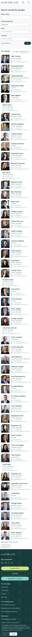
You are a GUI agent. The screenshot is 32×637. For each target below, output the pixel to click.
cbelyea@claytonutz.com (19, 246)
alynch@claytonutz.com (10, 110)
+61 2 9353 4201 (16, 99)
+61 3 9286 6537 (16, 147)
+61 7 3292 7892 (16, 313)
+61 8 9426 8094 (7, 109)
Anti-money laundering (9, 611)
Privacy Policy (18, 630)
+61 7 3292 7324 (16, 205)
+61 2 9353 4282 (16, 400)
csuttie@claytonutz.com (10, 285)
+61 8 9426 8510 (16, 245)
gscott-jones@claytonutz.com (20, 489)
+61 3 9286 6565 (16, 429)
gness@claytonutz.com (18, 528)
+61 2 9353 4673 (16, 390)
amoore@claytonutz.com (19, 139)
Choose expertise (7, 21)
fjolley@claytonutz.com (10, 470)
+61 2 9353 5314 (16, 118)
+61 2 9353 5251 (16, 235)
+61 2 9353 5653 (16, 196)
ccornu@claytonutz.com (19, 276)
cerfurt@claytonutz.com (19, 295)
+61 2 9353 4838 (7, 284)
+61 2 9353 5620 (16, 507)
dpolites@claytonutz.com (19, 372)
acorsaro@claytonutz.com (19, 62)
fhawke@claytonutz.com (19, 461)
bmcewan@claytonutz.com (20, 197)
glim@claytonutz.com (18, 479)
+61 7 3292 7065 (16, 167)
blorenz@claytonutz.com (19, 217)
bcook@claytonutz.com (19, 207)
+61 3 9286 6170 (16, 89)
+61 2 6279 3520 (16, 410)
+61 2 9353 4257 (7, 177)
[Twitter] (9, 563)
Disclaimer (4, 590)
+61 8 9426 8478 (16, 449)
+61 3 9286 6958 (16, 371)
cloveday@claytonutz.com (19, 343)
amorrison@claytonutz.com (20, 149)
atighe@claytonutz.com (19, 91)
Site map (4, 597)
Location (4, 35)
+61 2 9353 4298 (16, 487)
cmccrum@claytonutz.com (20, 227)
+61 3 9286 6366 (16, 128)
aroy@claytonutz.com (18, 120)
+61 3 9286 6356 (16, 459)
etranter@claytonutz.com (19, 441)
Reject (5, 634)
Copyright (4, 587)
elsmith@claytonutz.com (19, 421)
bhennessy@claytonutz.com (20, 169)
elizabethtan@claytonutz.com (20, 431)
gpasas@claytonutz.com (19, 509)
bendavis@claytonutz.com (11, 178)
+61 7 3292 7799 (16, 293)
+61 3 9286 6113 (16, 478)
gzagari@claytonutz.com (19, 519)
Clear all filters (6, 43)
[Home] (9, 2)
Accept (13, 634)
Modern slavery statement (10, 622)
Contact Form (15, 568)
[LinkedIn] (2, 563)
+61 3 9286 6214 (16, 303)
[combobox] (15, 32)
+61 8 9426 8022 (16, 264)
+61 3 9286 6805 (16, 351)
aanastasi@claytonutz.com (19, 129)
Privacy (3, 594)
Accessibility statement (8, 619)
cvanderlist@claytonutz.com (11, 333)
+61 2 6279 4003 (16, 497)
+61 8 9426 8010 (16, 274)
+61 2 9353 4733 (16, 60)
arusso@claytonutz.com (19, 159)
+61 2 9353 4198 (16, 380)
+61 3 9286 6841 (16, 215)
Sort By (15, 52)
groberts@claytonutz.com (19, 538)
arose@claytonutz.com (18, 81)
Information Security (8, 605)
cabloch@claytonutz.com (19, 266)
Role (2, 28)
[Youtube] (12, 563)
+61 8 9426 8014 (16, 322)
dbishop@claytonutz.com (19, 392)
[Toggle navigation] (28, 2)
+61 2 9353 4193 (16, 341)
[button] (23, 2)
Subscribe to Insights (15, 578)
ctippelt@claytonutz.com (19, 314)
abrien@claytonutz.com (19, 72)
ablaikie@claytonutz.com (19, 101)
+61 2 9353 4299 (16, 138)
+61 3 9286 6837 (16, 527)
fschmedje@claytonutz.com (20, 451)
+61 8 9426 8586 (16, 361)
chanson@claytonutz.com (19, 256)
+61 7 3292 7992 (16, 255)
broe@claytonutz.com (18, 187)
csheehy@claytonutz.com (19, 237)
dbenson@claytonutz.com (19, 362)
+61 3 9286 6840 (16, 225)
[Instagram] (6, 563)
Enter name (5, 14)
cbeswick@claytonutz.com (19, 353)
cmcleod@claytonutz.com (19, 304)
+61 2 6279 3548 (16, 537)
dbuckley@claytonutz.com (19, 411)
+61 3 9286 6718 (16, 420)
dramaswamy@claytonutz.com (21, 382)
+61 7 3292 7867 (7, 332)
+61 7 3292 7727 (16, 439)
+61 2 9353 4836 (16, 80)
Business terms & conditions (10, 608)
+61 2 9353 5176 (7, 468)
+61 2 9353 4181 (16, 70)
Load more (6, 546)
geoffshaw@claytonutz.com (20, 499)
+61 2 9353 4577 (16, 157)
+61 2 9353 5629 (16, 186)
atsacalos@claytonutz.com (19, 402)
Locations (15, 573)
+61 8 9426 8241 (16, 517)
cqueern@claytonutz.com (19, 324)
